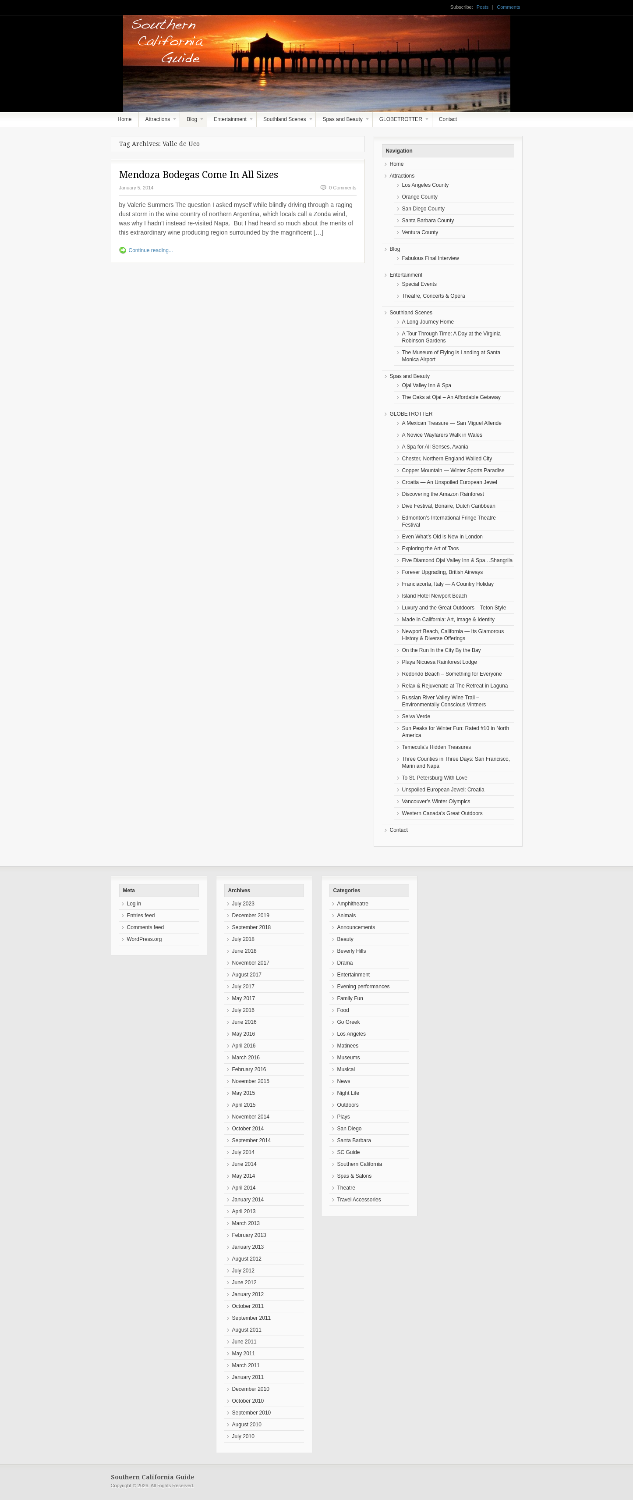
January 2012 (248, 1294)
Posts (483, 7)
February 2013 (249, 1235)
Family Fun (350, 998)
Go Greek (348, 1022)
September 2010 (251, 1413)
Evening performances (363, 986)
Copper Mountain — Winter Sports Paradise (453, 470)
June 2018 (244, 951)
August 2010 (247, 1425)
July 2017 (243, 986)
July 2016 (243, 1010)
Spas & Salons (354, 1176)
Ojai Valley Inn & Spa (427, 385)
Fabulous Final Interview (430, 258)
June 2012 (244, 1282)
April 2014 (244, 1188)
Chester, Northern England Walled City (447, 459)
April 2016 (244, 1046)
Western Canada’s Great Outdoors (442, 813)
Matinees (348, 1046)
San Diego (349, 1129)
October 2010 (248, 1401)
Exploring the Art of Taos (430, 548)
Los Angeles (351, 1034)
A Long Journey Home (428, 322)
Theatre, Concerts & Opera (433, 296)
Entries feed (141, 915)
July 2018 (243, 939)
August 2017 (247, 975)
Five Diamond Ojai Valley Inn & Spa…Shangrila (457, 560)
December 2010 (250, 1389)
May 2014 (243, 1176)
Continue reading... (151, 250)
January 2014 (248, 1200)
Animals (346, 915)
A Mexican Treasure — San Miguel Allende (452, 423)
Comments (508, 7)
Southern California (359, 1164)
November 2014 (250, 1117)
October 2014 (248, 1129)
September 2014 (251, 1140)
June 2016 (244, 1022)
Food (343, 1010)
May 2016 (243, 1034)
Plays (343, 1117)
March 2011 (246, 1365)
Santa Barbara (354, 1140)
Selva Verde (416, 716)
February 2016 (249, 1069)
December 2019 (250, 915)
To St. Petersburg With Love (434, 778)
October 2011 (248, 1306)
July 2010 (243, 1436)
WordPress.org (144, 939)
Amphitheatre (352, 904)
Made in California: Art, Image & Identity (448, 619)
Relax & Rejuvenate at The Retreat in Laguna (455, 686)
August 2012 (247, 1259)
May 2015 (243, 1093)
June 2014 (244, 1164)
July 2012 (243, 1271)
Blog (192, 121)
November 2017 (250, 963)
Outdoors (348, 1105)
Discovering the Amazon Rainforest (443, 494)
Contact (448, 119)
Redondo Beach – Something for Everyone (452, 674)
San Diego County (423, 209)
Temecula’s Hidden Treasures (436, 747)
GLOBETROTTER (401, 121)
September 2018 (251, 927)
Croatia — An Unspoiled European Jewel (449, 482)
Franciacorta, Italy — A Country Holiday (448, 584)
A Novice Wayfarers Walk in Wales (442, 435)
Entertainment (230, 121)
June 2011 (244, 1342)
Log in (134, 904)
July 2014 (243, 1152)
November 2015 (250, 1081)
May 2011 (243, 1353)
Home (125, 119)
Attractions (158, 121)
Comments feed (145, 927)
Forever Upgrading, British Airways (442, 572)
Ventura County (420, 232)
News (343, 1081)
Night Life (348, 1093)
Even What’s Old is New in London (442, 537)
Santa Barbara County (428, 220)
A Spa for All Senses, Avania (435, 447)
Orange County (420, 197)
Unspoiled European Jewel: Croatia (443, 790)
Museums (348, 1058)
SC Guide (348, 1152)
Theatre (346, 1188)
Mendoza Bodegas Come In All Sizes (198, 174)
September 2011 (251, 1318)
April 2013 (244, 1211)
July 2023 (243, 904)
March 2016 (246, 1058)
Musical (346, 1069)
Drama (345, 963)
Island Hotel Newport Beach (434, 596)
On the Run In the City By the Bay (441, 650)
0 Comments (342, 187)
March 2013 (246, 1223)
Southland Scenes (285, 121)
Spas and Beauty (343, 121)
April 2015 (244, 1105)
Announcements (356, 927)
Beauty (345, 939)
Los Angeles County (425, 185)
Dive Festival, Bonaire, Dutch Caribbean (448, 506)
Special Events (419, 284)
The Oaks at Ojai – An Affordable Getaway (451, 397)
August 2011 (247, 1330)
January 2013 (248, 1247)
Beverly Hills (351, 951)
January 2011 (248, 1377)
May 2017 (243, 998)
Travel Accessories (359, 1200)
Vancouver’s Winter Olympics (436, 801)
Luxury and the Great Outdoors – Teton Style (454, 608)
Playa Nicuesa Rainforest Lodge (439, 662)
